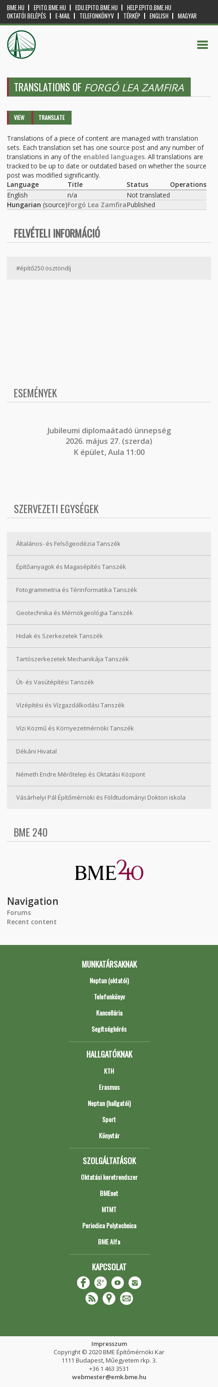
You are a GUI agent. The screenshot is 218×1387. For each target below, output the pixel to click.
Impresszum (109, 1343)
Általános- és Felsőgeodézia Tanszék (68, 543)
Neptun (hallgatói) (109, 1103)
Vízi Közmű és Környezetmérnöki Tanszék (75, 728)
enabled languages (114, 156)
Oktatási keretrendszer (109, 1177)
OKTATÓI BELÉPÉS (26, 16)
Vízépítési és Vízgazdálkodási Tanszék (70, 705)
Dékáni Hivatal (36, 751)
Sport (109, 1119)
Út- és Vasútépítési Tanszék (55, 682)
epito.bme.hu (50, 8)
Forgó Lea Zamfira (97, 204)
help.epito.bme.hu (149, 8)
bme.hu (15, 8)
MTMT (109, 1209)
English (159, 16)
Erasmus (109, 1087)
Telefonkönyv (96, 16)
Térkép (131, 16)
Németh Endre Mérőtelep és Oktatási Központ (80, 774)
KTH (109, 1071)
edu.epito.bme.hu (96, 8)
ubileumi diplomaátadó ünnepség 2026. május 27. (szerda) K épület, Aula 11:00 (110, 441)
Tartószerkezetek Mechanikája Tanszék (72, 659)
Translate (51, 117)
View (19, 117)
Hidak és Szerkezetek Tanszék (59, 636)
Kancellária (109, 1012)
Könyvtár (109, 1135)
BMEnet (109, 1193)
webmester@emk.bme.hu (109, 1377)
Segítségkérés (109, 1029)
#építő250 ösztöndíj (43, 268)
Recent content (32, 921)
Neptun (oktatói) (109, 980)
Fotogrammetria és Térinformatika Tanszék (76, 590)
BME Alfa (109, 1241)
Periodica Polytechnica (109, 1225)
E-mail (62, 16)
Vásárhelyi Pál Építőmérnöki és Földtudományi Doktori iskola (101, 797)
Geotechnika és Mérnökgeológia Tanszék (74, 613)
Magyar (187, 16)
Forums (19, 912)
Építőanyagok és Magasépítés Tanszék (71, 566)
